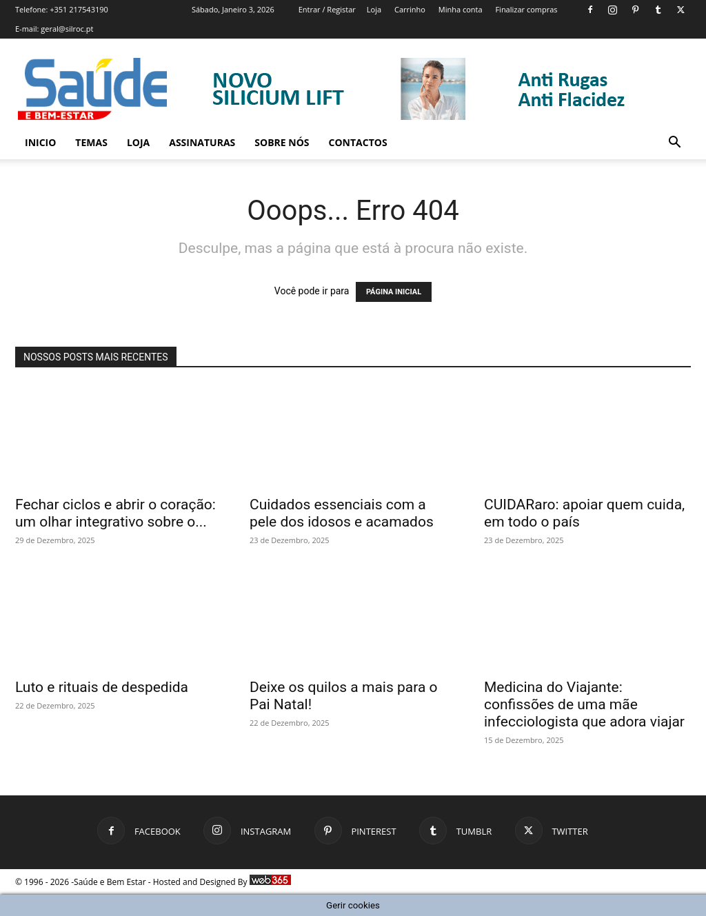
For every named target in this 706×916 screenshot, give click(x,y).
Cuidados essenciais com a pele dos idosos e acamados (342, 513)
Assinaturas (202, 142)
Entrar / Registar (327, 9)
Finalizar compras (526, 9)
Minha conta (460, 9)
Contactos (358, 142)
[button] (674, 143)
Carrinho (409, 9)
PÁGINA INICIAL (393, 291)
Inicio (40, 142)
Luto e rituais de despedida (101, 687)
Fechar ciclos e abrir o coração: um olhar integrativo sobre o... (115, 513)
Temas (91, 142)
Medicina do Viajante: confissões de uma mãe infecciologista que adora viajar (584, 704)
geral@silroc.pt (67, 28)
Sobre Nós (281, 142)
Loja (374, 9)
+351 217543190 (79, 9)
